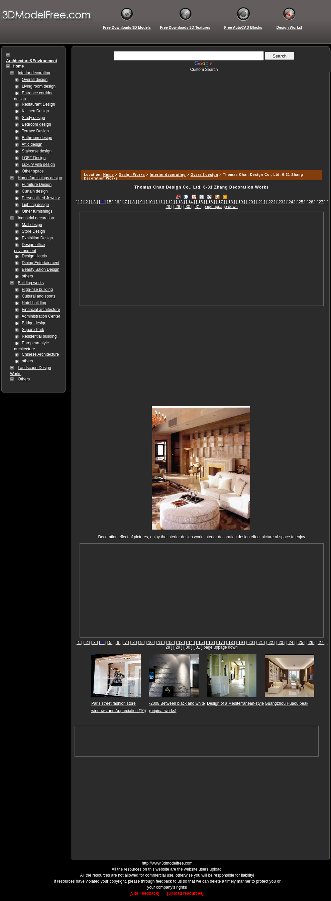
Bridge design (34, 323)
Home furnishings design (40, 178)
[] (102, 202)
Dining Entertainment (40, 262)
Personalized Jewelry (41, 198)
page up (211, 206)
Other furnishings (37, 211)
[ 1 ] (79, 202)
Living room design (39, 86)
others (27, 276)
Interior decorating (34, 73)
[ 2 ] (86, 202)
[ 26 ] (311, 202)
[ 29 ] (178, 206)
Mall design (32, 224)
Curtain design (34, 191)
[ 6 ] (118, 202)
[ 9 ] (141, 202)
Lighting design (35, 204)
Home (108, 175)
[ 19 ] (240, 202)
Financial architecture (41, 309)
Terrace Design (35, 131)
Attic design (32, 144)
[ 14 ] (190, 202)
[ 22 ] (270, 202)
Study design (33, 117)
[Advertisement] (200, 118)
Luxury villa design (38, 164)
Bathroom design (37, 137)
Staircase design (36, 151)
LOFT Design (33, 157)
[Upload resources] (186, 893)
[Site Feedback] (144, 893)
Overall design (34, 79)
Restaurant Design (38, 104)
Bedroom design (36, 124)
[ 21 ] (260, 202)
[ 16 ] (210, 202)
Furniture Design (36, 184)
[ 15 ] (200, 202)
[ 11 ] (160, 202)
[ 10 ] (150, 202)
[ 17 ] (220, 202)
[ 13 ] (180, 202)
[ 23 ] (281, 202)
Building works (30, 282)
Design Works (132, 175)
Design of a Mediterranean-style (235, 703)
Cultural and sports (39, 296)
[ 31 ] (198, 206)
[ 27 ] (321, 202)
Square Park (33, 329)
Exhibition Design (37, 238)
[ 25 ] (301, 202)
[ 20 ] (250, 202)
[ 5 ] (110, 202)
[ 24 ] (291, 202)
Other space (32, 171)
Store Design (33, 231)
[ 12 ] (170, 202)
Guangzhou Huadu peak (286, 703)
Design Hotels (34, 256)
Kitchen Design (35, 111)
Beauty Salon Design (40, 269)
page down (228, 206)
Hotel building (34, 303)
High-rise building (37, 289)
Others (24, 379)
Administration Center (41, 316)
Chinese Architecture (40, 354)
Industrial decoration (36, 218)
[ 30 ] (188, 206)
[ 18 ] (230, 202)
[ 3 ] (94, 202)
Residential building (39, 336)
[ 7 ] (125, 202)
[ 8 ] (133, 202)
